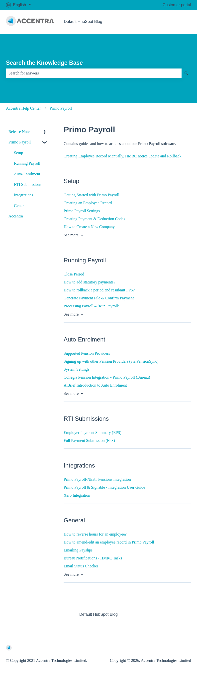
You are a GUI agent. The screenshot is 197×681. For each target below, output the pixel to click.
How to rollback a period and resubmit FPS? (99, 290)
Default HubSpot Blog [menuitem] (98, 614)
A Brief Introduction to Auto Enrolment (95, 385)
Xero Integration (77, 495)
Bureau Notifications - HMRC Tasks (93, 558)
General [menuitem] (20, 206)
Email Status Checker (81, 566)
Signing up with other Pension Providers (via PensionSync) (111, 361)
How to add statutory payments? (89, 282)
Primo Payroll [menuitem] (19, 142)
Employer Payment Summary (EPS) (92, 432)
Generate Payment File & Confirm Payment (99, 298)
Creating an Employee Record (88, 203)
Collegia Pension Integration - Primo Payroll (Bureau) (107, 377)
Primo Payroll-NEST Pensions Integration (97, 479)
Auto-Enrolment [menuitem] (27, 174)
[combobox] (94, 73)
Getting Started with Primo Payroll (91, 195)
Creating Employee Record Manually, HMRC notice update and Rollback (122, 156)
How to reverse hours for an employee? (95, 534)
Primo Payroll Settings (82, 211)
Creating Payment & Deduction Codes (94, 219)
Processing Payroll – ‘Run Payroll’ (91, 306)
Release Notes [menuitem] (19, 132)
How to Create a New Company (89, 227)
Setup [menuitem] (18, 153)
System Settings (76, 369)
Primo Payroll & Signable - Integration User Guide (104, 487)
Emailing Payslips (78, 550)
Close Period (74, 274)
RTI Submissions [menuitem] (27, 184)
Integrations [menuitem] (23, 195)
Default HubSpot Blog (83, 21)
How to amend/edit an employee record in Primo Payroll (109, 542)
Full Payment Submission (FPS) (89, 440)
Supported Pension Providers (87, 353)
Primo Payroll (61, 108)
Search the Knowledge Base (44, 63)
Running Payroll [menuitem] (27, 163)
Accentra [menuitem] (15, 216)
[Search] (186, 73)
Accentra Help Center (23, 108)
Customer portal (177, 5)
